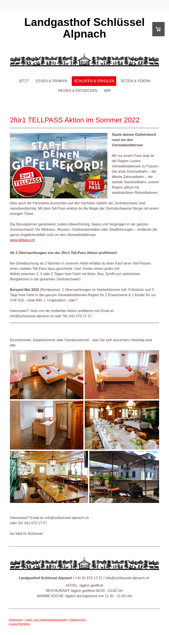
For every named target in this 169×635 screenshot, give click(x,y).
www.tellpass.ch (22, 240)
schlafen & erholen (94, 81)
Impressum (16, 619)
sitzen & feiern (135, 81)
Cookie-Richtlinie (19, 624)
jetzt (23, 81)
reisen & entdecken (77, 91)
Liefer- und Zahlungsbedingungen (46, 619)
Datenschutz (77, 619)
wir (107, 91)
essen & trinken (51, 81)
